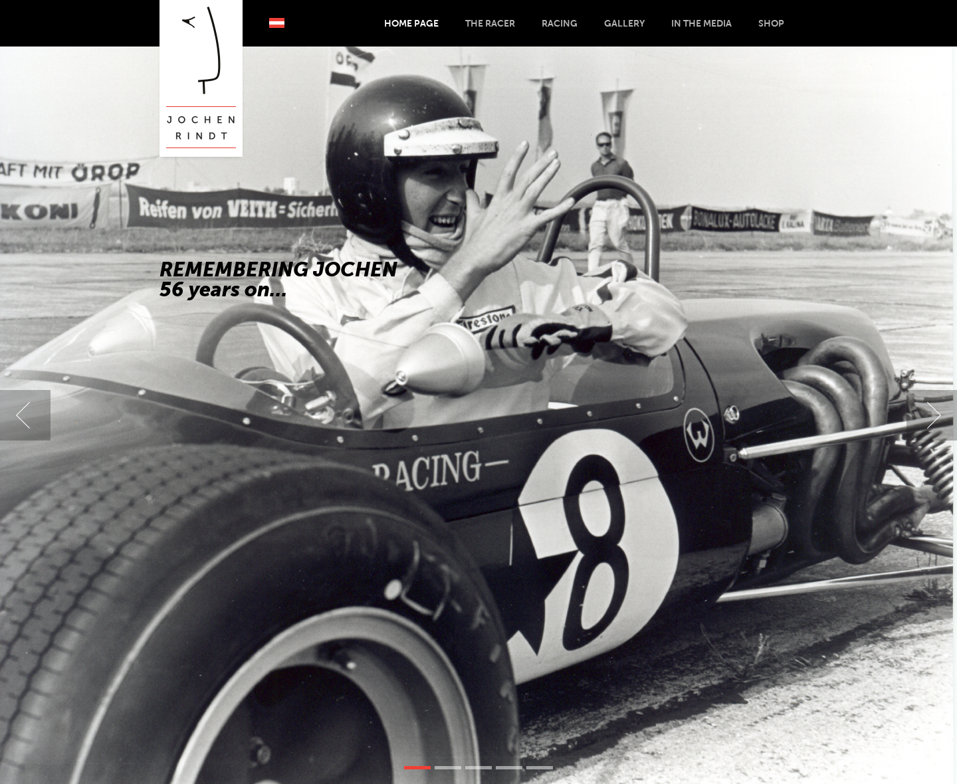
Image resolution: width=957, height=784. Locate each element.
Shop (771, 23)
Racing (560, 23)
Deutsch (276, 23)
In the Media (701, 23)
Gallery (624, 23)
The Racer (490, 23)
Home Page (411, 23)
